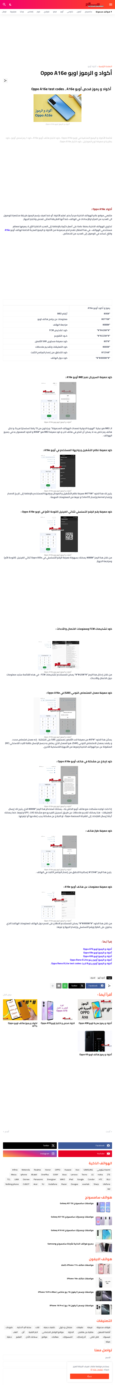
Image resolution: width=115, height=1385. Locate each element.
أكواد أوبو (92, 66)
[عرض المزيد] (52, 985)
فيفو (55, 11)
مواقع (44, 1337)
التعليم (19, 1337)
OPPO (57, 1170)
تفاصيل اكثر (98, 1370)
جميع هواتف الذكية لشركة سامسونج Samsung (70, 1243)
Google (80, 1179)
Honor (48, 1170)
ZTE (108, 1174)
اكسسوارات (67, 1337)
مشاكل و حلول (65, 1327)
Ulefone (106, 1184)
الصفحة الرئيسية (105, 66)
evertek (85, 1184)
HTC (100, 1179)
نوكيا (22, 11)
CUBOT (26, 1184)
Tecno (84, 1174)
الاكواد (92, 977)
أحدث (108, 1131)
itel (109, 1189)
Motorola (26, 1170)
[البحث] (4, 4)
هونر (38, 11)
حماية (9, 1337)
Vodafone (52, 1184)
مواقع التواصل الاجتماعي (53, 1332)
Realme (37, 1170)
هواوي (46, 11)
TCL (8, 1179)
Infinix (15, 1170)
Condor (91, 1179)
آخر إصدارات (81, 1337)
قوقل (4, 11)
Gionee (26, 1179)
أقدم (7, 1131)
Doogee (74, 1184)
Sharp (96, 1184)
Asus (64, 1174)
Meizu (13, 1174)
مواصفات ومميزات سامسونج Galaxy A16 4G (72, 1230)
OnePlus (45, 1174)
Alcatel (34, 1174)
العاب (15, 1332)
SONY (55, 1174)
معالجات (55, 1337)
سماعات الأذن (31, 1337)
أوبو (61, 11)
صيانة (108, 1342)
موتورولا (13, 11)
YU (43, 1184)
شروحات (9, 1327)
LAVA (17, 1179)
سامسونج (88, 11)
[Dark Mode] (10, 4)
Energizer (51, 1179)
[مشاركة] (5, 80)
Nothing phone (12, 1184)
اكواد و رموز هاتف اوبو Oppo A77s (22, 1025)
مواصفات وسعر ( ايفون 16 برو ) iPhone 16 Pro (72, 1305)
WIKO (62, 1179)
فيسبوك (106, 1337)
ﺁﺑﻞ (23, 1332)
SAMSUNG (88, 1170)
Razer (64, 1184)
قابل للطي (94, 1337)
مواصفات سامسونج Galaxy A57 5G (77, 1203)
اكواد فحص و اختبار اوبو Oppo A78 (58, 1023)
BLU (108, 1179)
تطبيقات (79, 1327)
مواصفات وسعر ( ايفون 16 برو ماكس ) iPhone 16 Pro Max (66, 1292)
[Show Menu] (111, 4)
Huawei (68, 1170)
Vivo (77, 1170)
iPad (71, 1179)
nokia (100, 1174)
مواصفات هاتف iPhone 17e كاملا (77, 1265)
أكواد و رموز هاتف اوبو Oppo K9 (95, 1054)
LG (92, 1174)
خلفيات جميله (49, 1327)
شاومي (70, 11)
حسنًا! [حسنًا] (89, 1376)
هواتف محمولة (103, 1327)
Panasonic (38, 1179)
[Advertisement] (57, 40)
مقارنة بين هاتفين (85, 1332)
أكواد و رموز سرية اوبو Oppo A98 (95, 1023)
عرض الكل (7, 995)
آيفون (79, 11)
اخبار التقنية (33, 1332)
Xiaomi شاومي (103, 1170)
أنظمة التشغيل (104, 1332)
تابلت (37, 1327)
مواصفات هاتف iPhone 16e (80, 1278)
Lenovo (74, 1174)
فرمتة (89, 1327)
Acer (36, 1184)
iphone (24, 1174)
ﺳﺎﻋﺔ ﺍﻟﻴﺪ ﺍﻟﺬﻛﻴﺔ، (24, 1327)
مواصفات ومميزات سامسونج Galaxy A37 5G (72, 1216)
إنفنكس (30, 11)
